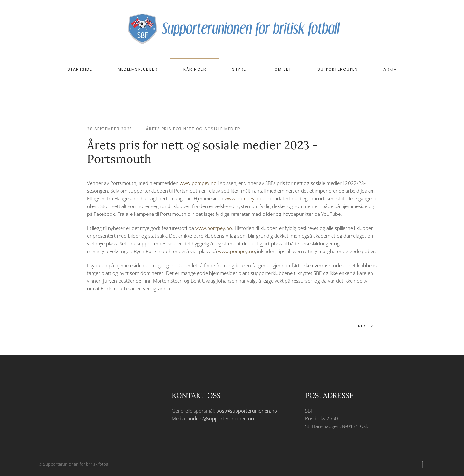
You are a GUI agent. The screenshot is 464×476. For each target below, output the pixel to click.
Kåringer (194, 69)
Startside (79, 69)
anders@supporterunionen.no (221, 418)
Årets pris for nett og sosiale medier (193, 129)
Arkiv (390, 69)
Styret (240, 69)
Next (366, 326)
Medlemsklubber (138, 69)
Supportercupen (337, 69)
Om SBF (283, 69)
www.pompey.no (198, 183)
